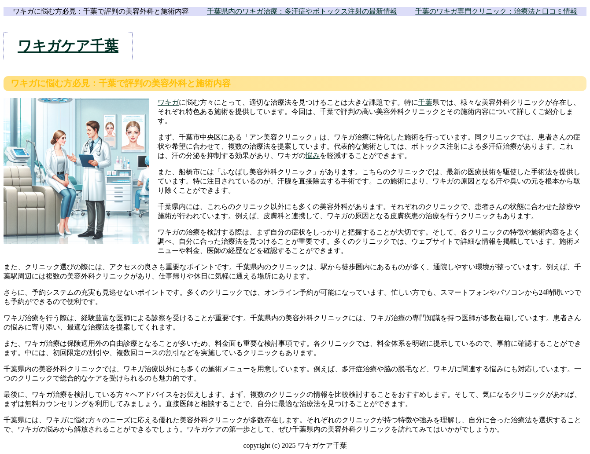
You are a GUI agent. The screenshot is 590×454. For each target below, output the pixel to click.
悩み (313, 155)
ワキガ (168, 102)
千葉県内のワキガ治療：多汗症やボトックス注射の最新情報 (302, 11)
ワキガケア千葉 (68, 46)
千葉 (425, 102)
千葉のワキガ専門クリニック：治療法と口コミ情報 (496, 11)
